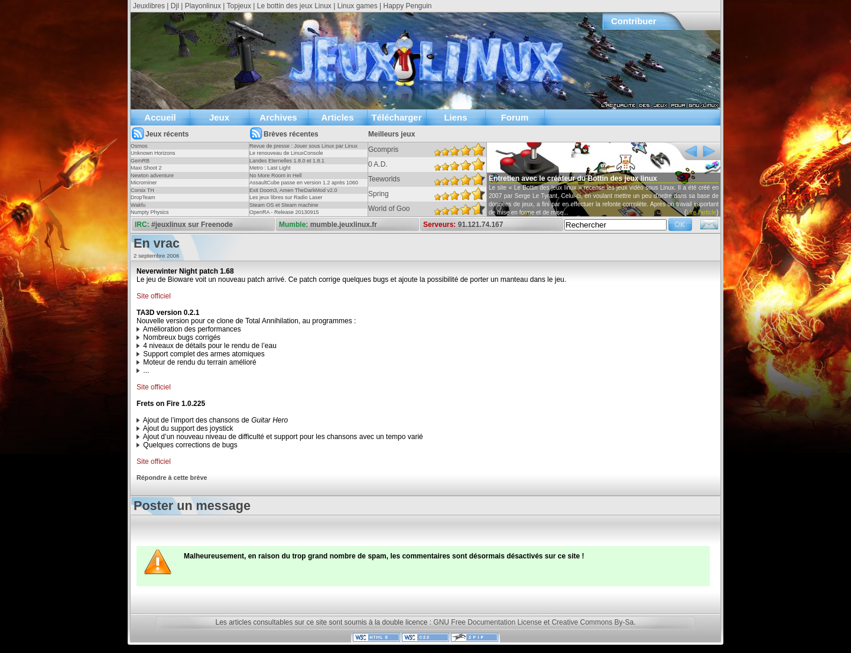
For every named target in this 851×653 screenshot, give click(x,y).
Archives (278, 117)
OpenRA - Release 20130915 (284, 212)
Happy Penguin (407, 6)
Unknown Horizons (153, 153)
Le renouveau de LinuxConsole (286, 153)
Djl (175, 6)
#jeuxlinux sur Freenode (192, 224)
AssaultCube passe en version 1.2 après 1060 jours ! (303, 186)
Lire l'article (701, 212)
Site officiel (154, 296)
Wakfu (138, 205)
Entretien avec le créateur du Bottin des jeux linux (573, 178)
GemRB (140, 161)
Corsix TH (142, 190)
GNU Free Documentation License (487, 622)
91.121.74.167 (481, 224)
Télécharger (396, 117)
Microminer (144, 183)
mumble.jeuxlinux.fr (343, 224)
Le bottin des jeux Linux (294, 6)
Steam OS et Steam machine (284, 205)
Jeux (219, 117)
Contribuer (634, 21)
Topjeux (239, 6)
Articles (337, 117)
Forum (515, 117)
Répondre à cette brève (172, 477)
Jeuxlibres (149, 6)
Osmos (139, 146)
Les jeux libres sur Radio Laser (286, 197)
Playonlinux (203, 6)
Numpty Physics (150, 212)
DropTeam (143, 197)
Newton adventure (152, 175)
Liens (455, 117)
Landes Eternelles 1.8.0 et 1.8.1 (286, 161)
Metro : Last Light (270, 168)
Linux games (357, 6)
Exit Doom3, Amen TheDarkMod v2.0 (293, 190)
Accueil (160, 117)
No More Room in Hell (275, 175)
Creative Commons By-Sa (592, 622)
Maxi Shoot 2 (146, 168)
